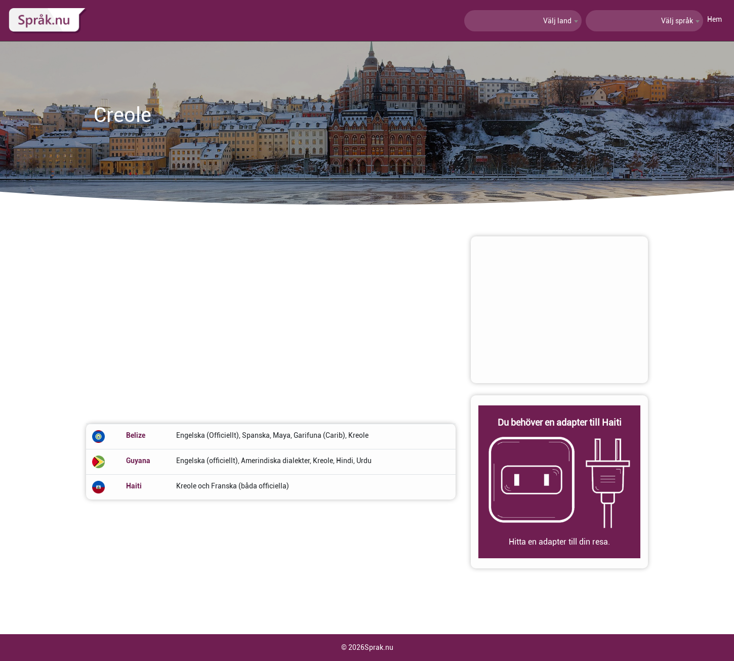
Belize (135, 435)
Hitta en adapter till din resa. (559, 542)
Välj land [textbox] (557, 21)
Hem (714, 19)
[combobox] (523, 20)
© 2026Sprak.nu (367, 647)
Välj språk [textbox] (677, 21)
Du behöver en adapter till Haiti (560, 422)
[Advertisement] (271, 307)
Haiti (134, 486)
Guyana (138, 461)
